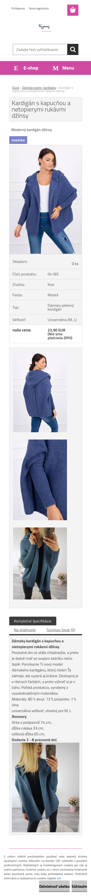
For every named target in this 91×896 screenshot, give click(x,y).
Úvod (15, 87)
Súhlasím (79, 886)
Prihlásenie (18, 8)
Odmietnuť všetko (54, 886)
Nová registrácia (39, 8)
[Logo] (45, 28)
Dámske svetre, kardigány (39, 87)
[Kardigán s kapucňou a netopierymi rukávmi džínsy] (45, 147)
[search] (72, 49)
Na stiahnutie (25, 630)
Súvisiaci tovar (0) (61, 630)
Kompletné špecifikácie (32, 621)
